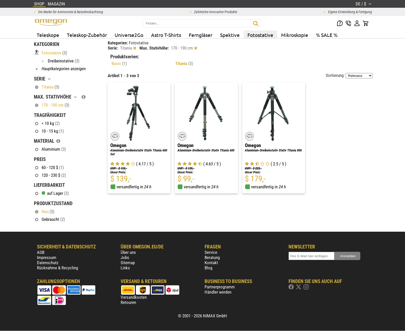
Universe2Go (129, 35)
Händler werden (218, 292)
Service (211, 252)
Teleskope (48, 35)
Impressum (46, 257)
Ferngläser (200, 35)
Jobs (125, 257)
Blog (208, 267)
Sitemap (128, 262)
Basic (119, 63)
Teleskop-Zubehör (87, 35)
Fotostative (260, 35)
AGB (40, 252)
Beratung (212, 257)
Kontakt (211, 262)
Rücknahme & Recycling (57, 267)
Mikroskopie (294, 35)
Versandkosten (134, 297)
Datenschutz (47, 262)
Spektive (230, 35)
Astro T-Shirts (166, 35)
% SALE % (327, 35)
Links (125, 267)
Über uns (128, 252)
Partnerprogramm (220, 286)
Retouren (128, 302)
